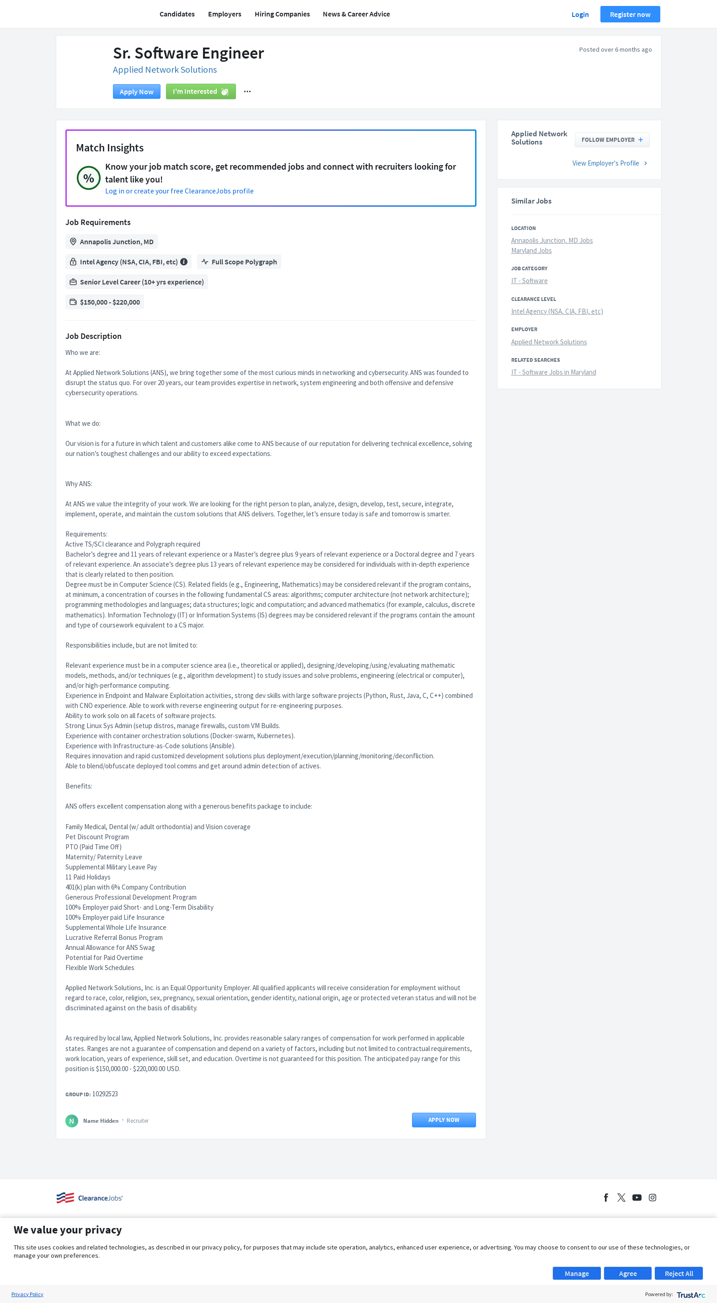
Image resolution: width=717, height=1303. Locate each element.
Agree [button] (628, 1273)
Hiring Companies (282, 13)
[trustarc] (690, 1294)
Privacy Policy (27, 1294)
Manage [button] (577, 1273)
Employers (224, 13)
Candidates (177, 13)
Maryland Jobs (531, 250)
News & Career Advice (356, 13)
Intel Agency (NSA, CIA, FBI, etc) (557, 311)
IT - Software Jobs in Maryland (553, 372)
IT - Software (529, 280)
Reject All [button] (679, 1273)
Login (580, 14)
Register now (630, 14)
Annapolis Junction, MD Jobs (552, 240)
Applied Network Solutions (165, 69)
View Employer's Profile (611, 163)
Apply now (137, 91)
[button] (247, 91)
